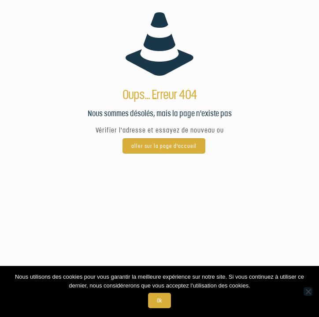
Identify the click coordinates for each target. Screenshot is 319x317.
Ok (159, 300)
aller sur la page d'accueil (164, 146)
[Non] (308, 291)
